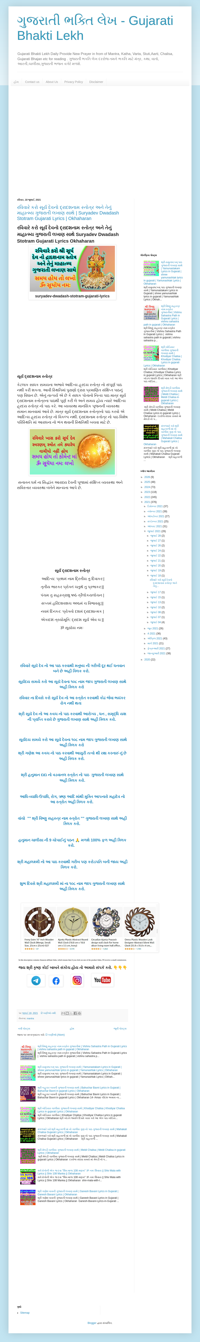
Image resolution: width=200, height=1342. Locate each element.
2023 (147, 492)
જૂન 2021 (153, 628)
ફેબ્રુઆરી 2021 (156, 648)
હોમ (16, 82)
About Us (52, 82)
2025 (147, 482)
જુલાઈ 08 (155, 612)
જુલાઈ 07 (155, 617)
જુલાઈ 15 (155, 597)
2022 (147, 497)
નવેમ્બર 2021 (155, 511)
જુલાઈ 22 (155, 555)
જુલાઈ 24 (155, 550)
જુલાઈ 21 (155, 560)
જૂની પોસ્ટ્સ (120, 1028)
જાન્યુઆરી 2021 (156, 653)
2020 (147, 659)
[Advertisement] (100, 142)
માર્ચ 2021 (153, 643)
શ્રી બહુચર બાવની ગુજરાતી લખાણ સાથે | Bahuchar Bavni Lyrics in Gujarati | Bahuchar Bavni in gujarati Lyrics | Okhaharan (79, 1089)
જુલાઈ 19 (155, 570)
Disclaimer (96, 82)
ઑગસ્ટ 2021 (155, 526)
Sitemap (25, 1312)
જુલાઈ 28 (155, 535)
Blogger (92, 1323)
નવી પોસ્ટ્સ (24, 1028)
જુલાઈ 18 (155, 575)
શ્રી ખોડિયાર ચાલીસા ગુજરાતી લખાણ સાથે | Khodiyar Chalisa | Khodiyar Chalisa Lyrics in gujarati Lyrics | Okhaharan (163, 356)
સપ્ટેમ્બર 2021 (155, 521)
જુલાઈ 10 (155, 607)
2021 (147, 502)
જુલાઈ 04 (155, 622)
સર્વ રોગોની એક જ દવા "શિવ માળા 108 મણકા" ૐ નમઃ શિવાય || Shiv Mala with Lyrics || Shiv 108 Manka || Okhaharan (79, 1172)
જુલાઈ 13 (155, 602)
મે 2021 (151, 633)
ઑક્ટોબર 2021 (156, 516)
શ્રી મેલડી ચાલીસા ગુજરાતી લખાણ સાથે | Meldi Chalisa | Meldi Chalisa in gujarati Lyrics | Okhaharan (172, 396)
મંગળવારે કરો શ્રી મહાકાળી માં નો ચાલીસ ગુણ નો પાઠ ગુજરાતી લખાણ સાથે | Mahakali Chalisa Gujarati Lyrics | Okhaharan (163, 435)
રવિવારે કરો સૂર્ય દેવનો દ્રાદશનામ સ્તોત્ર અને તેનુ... (163, 583)
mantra (30, 1018)
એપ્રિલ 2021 (155, 638)
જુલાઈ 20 (155, 565)
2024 (147, 487)
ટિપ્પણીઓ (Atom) (55, 1034)
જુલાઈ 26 (155, 545)
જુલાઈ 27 (155, 540)
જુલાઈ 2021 (154, 531)
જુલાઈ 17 (155, 592)
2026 (147, 477)
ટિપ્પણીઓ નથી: (49, 1013)
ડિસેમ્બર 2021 (155, 506)
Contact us (32, 82)
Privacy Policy (73, 82)
